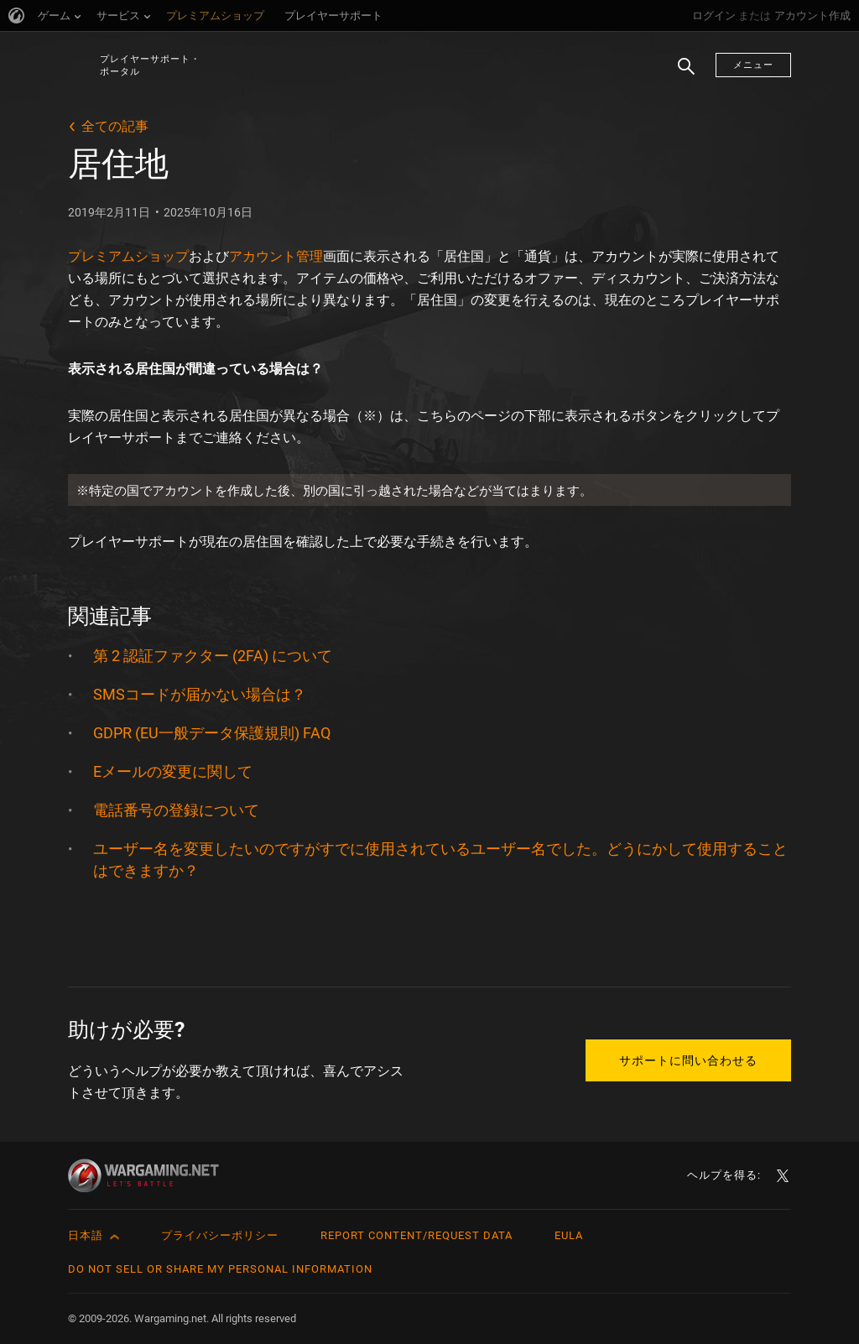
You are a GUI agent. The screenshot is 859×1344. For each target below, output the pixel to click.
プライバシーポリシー (220, 1235)
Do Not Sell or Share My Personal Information (220, 1269)
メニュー (753, 65)
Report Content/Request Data (416, 1235)
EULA (568, 1235)
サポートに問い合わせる (688, 1060)
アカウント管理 (276, 256)
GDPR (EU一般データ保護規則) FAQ (212, 733)
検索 (680, 74)
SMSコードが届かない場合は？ (199, 694)
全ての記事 (114, 126)
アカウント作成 (812, 15)
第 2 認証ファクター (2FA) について (212, 655)
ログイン (714, 15)
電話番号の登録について (176, 810)
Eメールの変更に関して (172, 771)
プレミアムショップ (128, 256)
